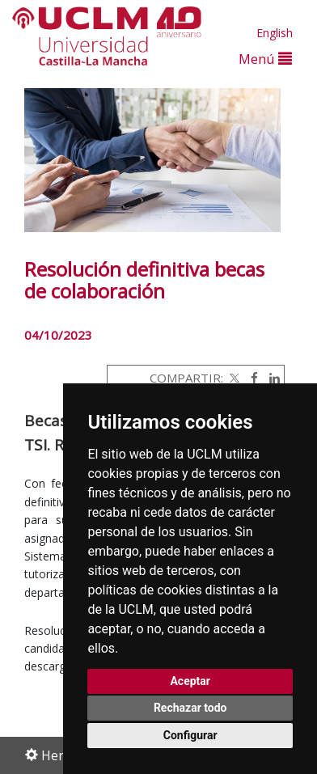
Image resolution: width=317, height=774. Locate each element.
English (274, 32)
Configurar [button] (190, 735)
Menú (265, 58)
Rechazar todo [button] (190, 707)
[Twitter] (232, 378)
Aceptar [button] (190, 681)
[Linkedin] (270, 378)
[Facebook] (250, 378)
